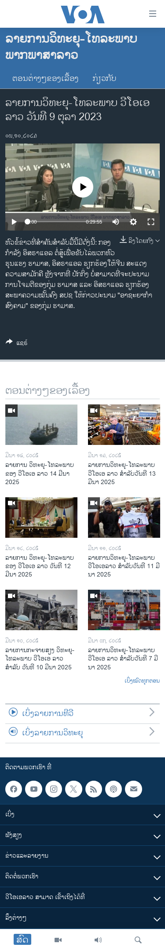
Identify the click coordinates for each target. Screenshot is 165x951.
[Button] (17, 344)
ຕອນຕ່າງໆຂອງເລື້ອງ (45, 78)
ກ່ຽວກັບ (105, 78)
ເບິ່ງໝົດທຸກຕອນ (142, 681)
